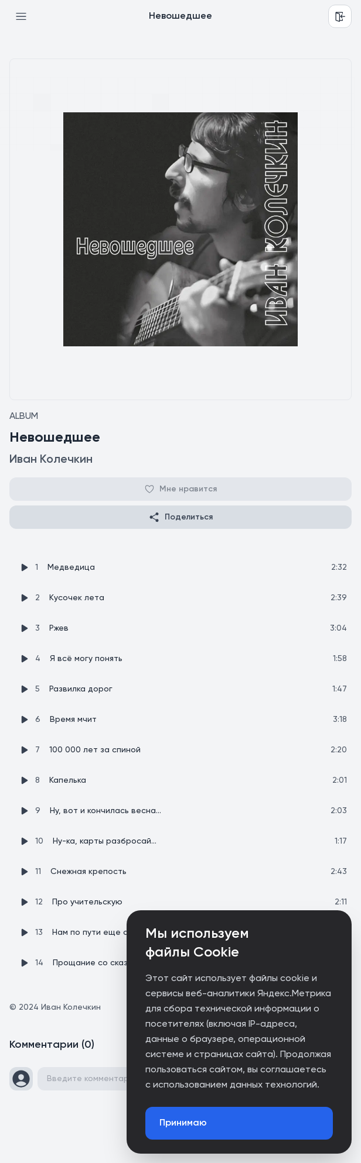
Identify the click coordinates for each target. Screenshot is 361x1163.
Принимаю (183, 1123)
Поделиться (180, 517)
